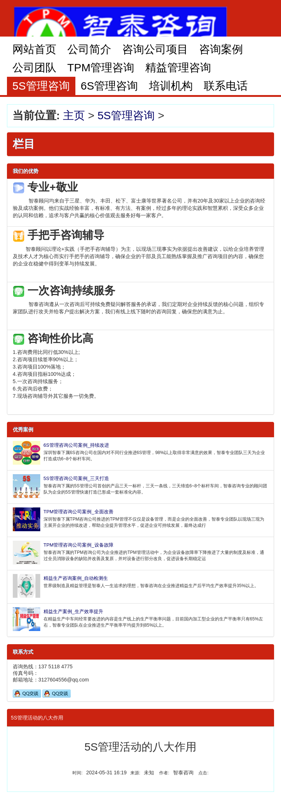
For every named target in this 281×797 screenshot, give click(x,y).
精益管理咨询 (178, 67)
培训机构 (171, 86)
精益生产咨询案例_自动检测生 (76, 578)
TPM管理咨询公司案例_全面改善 (78, 511)
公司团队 (34, 67)
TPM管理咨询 (100, 67)
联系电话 (226, 86)
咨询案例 (221, 49)
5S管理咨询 (126, 115)
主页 (74, 115)
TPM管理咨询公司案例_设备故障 (78, 545)
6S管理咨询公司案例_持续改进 (76, 445)
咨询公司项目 (155, 49)
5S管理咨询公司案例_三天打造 (76, 478)
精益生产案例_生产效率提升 (73, 611)
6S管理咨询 (109, 86)
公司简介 (89, 49)
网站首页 (34, 49)
